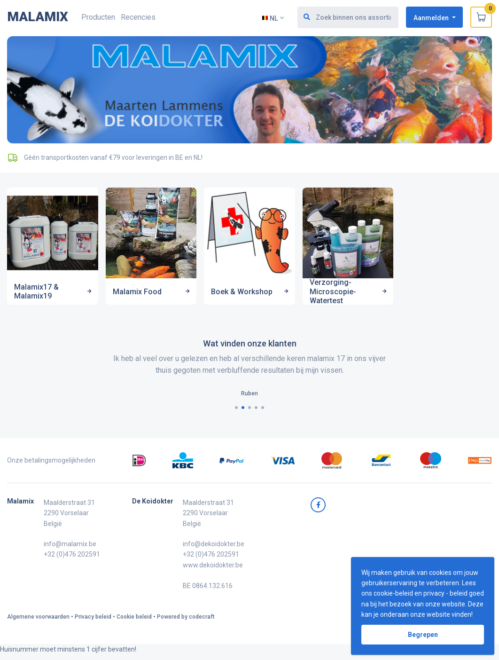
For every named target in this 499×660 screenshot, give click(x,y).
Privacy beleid (93, 620)
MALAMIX (37, 16)
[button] (236, 411)
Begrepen (423, 634)
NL (270, 18)
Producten (98, 17)
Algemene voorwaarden (38, 620)
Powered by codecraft (186, 620)
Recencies (138, 17)
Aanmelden (431, 17)
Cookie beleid (134, 620)
